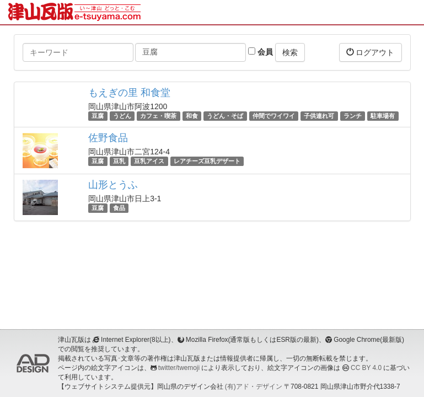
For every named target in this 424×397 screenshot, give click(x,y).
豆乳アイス (149, 161)
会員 (260, 51)
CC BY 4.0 (366, 368)
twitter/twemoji (179, 368)
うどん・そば (225, 115)
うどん (122, 115)
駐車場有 (383, 115)
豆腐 (98, 115)
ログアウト (370, 52)
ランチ (353, 115)
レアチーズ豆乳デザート (207, 161)
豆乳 (119, 161)
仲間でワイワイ (274, 115)
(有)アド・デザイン (253, 386)
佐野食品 (108, 137)
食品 (119, 208)
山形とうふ (113, 184)
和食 (192, 115)
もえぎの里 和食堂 (129, 92)
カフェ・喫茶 (158, 115)
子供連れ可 (319, 115)
